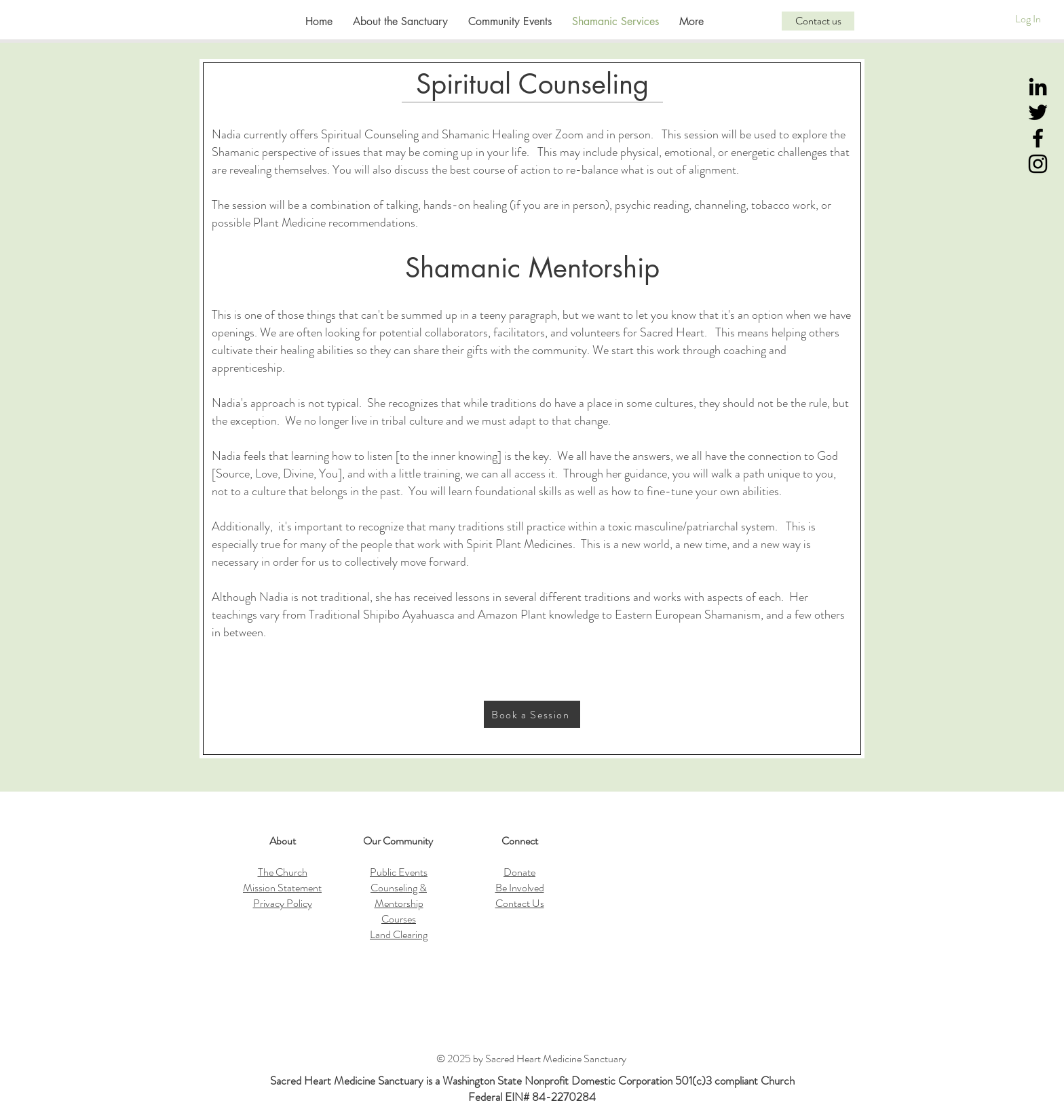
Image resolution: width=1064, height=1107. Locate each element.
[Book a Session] (532, 714)
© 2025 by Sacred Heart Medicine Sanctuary (532, 1058)
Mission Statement (282, 887)
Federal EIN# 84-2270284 (532, 1097)
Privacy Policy (282, 903)
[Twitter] (1037, 112)
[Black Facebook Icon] (1037, 138)
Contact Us (519, 903)
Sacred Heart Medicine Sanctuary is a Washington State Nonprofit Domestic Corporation (472, 1080)
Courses (398, 919)
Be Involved (519, 887)
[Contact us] (818, 21)
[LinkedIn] (1037, 86)
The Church (282, 872)
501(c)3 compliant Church (735, 1080)
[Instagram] (1037, 163)
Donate (519, 872)
